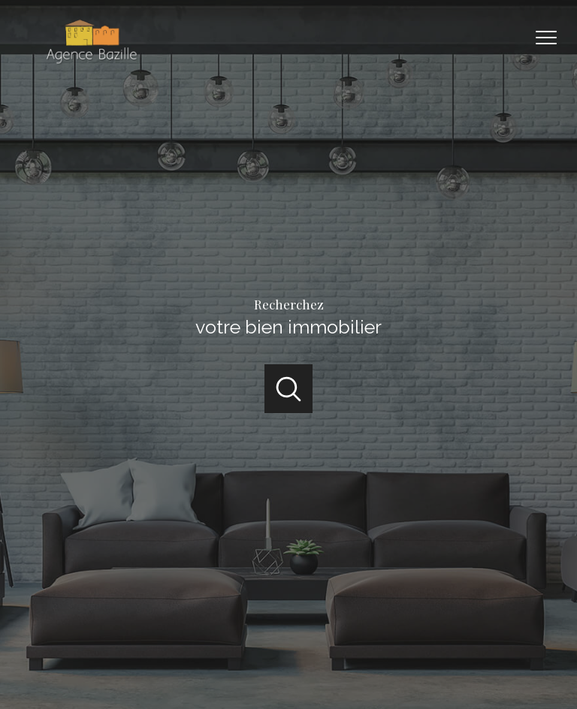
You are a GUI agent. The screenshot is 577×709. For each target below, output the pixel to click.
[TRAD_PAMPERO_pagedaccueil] (90, 63)
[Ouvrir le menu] (553, 38)
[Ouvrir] (288, 388)
